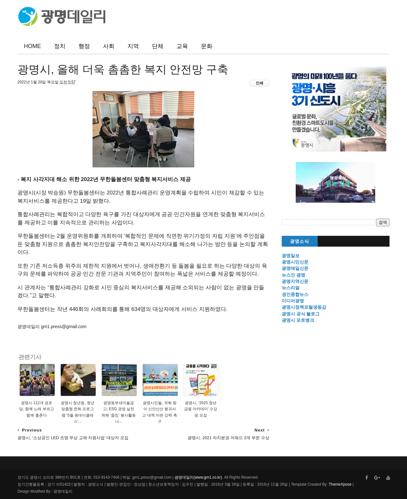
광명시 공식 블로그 (301, 313)
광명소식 (299, 241)
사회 (108, 46)
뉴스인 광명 (293, 275)
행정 (84, 46)
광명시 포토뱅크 (298, 320)
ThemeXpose (340, 484)
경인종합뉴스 (295, 294)
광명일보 (291, 255)
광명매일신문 (295, 268)
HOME (32, 46)
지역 (133, 46)
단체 (157, 46)
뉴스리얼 (291, 287)
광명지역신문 (295, 281)
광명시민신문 (295, 261)
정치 (60, 46)
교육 (182, 46)
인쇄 (259, 83)
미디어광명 (293, 300)
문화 (206, 46)
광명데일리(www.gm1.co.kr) (198, 477)
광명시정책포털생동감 (304, 307)
